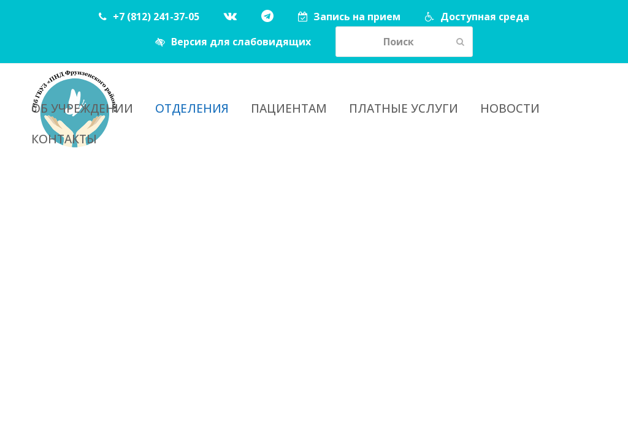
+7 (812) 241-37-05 (156, 16)
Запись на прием (356, 16)
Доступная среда (484, 16)
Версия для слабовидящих (241, 41)
